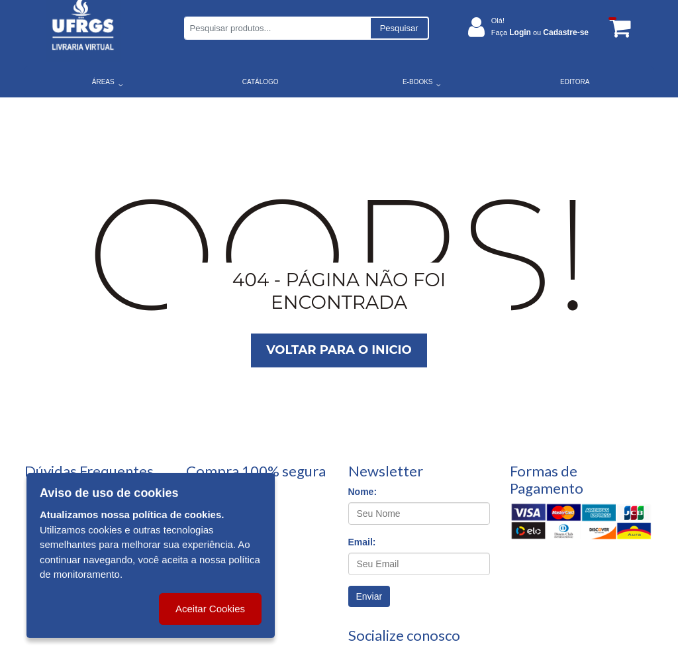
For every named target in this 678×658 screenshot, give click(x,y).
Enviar (369, 596)
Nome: (362, 491)
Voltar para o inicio (338, 350)
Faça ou (540, 32)
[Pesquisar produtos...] (277, 28)
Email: (362, 542)
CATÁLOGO (260, 81)
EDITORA (574, 81)
